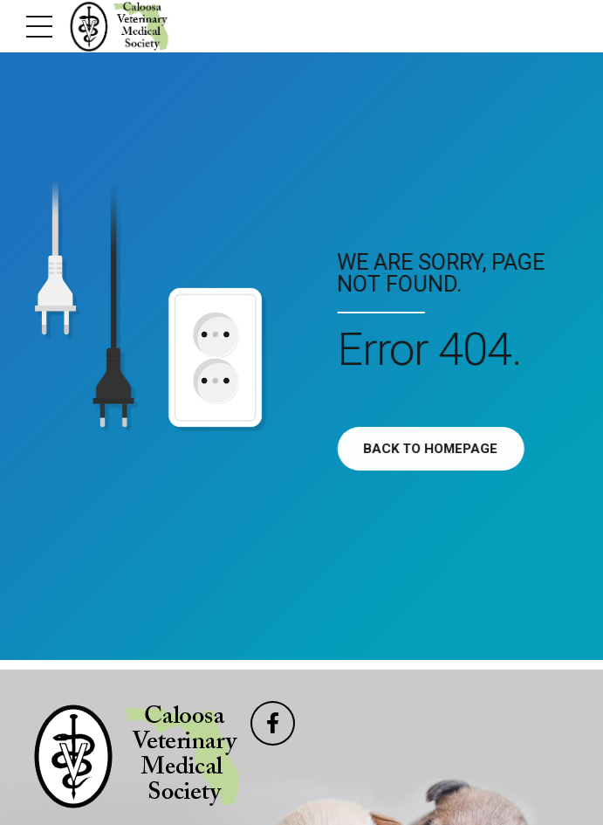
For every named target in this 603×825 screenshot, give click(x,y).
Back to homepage (434, 449)
